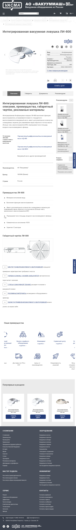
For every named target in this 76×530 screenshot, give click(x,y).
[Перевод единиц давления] (67, 13)
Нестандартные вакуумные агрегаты (49, 465)
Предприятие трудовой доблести (12, 444)
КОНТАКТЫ (43, 491)
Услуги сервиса (59, 159)
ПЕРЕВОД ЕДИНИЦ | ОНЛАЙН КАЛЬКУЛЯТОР (23, 276)
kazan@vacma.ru (34, 517)
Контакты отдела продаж (46, 509)
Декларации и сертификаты (10, 463)
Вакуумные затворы (45, 439)
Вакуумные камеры (44, 456)
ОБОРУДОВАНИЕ (45, 431)
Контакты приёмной (45, 495)
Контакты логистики (45, 504)
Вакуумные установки (45, 463)
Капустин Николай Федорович (11, 446)
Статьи (4, 456)
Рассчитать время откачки (10, 478)
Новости (5, 454)
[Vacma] (38, 5)
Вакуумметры (43, 449)
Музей (4, 451)
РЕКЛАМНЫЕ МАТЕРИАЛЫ (17, 293)
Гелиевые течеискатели (46, 454)
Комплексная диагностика (10, 504)
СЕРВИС (6, 491)
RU (71, 13)
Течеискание (6, 506)
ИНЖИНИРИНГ (45, 471)
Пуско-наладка (63, 168)
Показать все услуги (65, 172)
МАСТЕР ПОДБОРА (10, 471)
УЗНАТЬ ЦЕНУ (13, 416)
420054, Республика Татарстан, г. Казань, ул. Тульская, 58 (22, 520)
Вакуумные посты (44, 458)
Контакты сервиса (44, 499)
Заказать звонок (74, 160)
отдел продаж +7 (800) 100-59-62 (15, 517)
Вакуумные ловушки (45, 444)
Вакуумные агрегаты (45, 437)
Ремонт (5, 495)
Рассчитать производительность (12, 475)
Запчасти (5, 509)
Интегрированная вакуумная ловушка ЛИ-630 (62, 411)
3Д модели (6, 458)
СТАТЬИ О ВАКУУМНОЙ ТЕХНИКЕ (19, 285)
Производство (7, 437)
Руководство (6, 439)
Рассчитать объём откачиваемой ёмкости (14, 480)
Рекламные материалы (9, 461)
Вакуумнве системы (45, 480)
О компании (6, 435)
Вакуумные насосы (44, 435)
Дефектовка (6, 499)
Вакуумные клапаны (45, 442)
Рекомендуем (61, 100)
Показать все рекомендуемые (63, 150)
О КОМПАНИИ (8, 431)
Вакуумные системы (45, 461)
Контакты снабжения (45, 502)
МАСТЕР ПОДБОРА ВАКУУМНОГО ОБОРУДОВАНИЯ (25, 267)
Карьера (5, 465)
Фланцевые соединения (46, 451)
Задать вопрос (74, 266)
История (5, 449)
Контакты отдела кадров (46, 506)
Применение (6, 442)
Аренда (5, 511)
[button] (70, 407)
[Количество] (67, 80)
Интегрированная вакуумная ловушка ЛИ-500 (13, 411)
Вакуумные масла (44, 446)
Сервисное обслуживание (62, 166)
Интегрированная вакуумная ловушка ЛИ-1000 (38, 411)
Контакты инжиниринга (46, 497)
